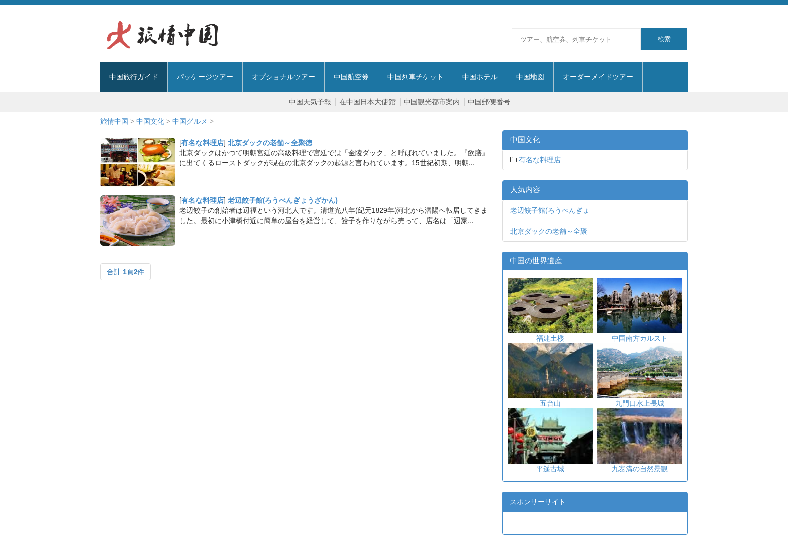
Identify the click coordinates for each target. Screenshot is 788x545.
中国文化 (150, 121)
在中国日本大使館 (367, 102)
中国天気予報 (310, 102)
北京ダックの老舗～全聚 (548, 231)
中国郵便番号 (489, 102)
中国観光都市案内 (432, 102)
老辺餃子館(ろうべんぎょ (550, 210)
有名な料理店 (202, 143)
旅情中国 (114, 121)
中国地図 (530, 77)
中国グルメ (190, 121)
